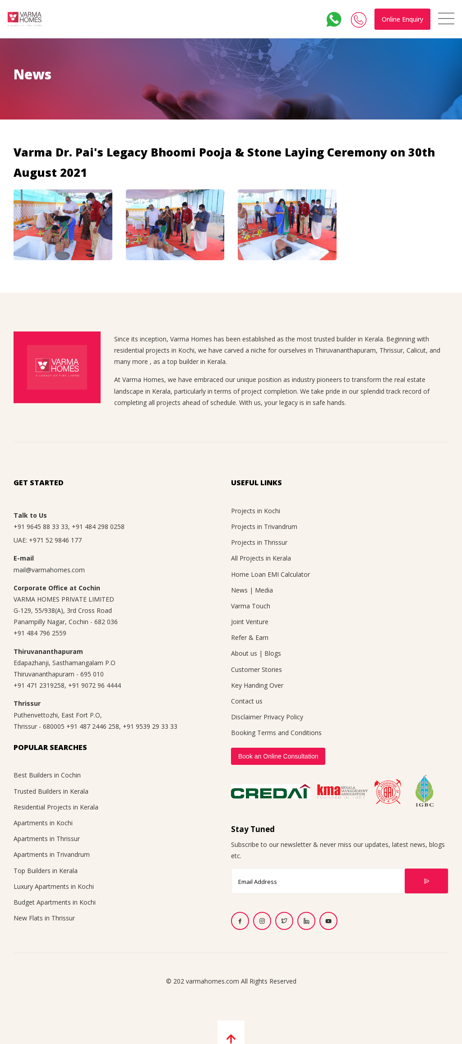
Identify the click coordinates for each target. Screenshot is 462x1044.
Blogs (272, 653)
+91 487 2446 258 (92, 726)
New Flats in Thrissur (44, 918)
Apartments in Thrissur (47, 838)
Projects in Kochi (255, 510)
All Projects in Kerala (261, 558)
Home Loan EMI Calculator (270, 574)
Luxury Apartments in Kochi (54, 886)
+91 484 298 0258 (98, 526)
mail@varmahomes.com (49, 570)
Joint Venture (249, 621)
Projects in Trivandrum (264, 526)
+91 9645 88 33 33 (41, 526)
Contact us (247, 701)
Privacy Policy (283, 717)
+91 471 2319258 (39, 685)
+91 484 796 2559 (40, 633)
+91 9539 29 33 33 (150, 726)
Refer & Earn (249, 637)
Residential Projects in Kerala (56, 807)
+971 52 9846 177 (55, 540)
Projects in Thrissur (259, 542)
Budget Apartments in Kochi (55, 902)
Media (264, 590)
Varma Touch (250, 606)
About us (244, 653)
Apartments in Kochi (43, 823)
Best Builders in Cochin (47, 775)
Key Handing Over (257, 685)
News (239, 590)
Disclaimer (246, 717)
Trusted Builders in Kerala (51, 791)
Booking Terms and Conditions (276, 732)
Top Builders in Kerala (46, 870)
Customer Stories (256, 669)
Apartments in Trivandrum (52, 854)
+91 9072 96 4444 (94, 685)
